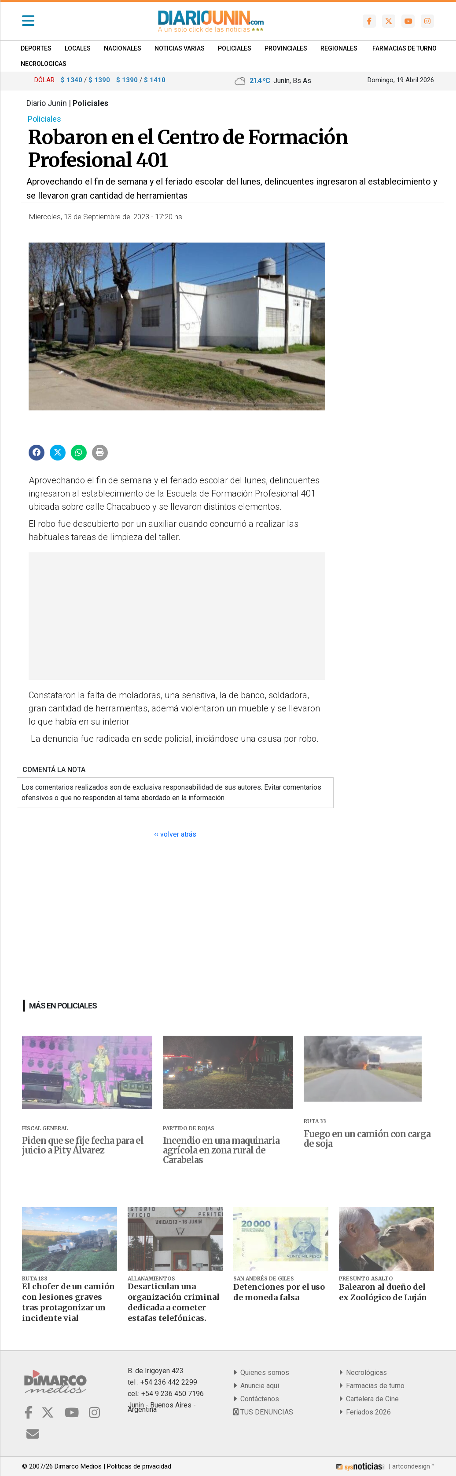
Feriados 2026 (365, 1412)
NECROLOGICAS (43, 63)
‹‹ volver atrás (175, 834)
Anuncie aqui (256, 1386)
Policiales (234, 48)
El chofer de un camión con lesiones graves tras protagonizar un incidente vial (68, 1302)
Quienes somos (261, 1372)
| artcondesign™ (384, 1466)
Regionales (338, 48)
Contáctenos (256, 1399)
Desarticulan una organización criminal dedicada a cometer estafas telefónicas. (174, 1302)
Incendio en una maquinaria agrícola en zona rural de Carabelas (221, 1150)
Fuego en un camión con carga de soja (367, 1139)
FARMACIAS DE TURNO (404, 48)
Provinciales (286, 48)
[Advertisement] (176, 616)
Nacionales (122, 48)
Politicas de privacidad (139, 1466)
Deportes (36, 48)
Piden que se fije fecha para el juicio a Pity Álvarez (82, 1145)
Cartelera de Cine (369, 1399)
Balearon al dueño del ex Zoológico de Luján (383, 1292)
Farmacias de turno (372, 1386)
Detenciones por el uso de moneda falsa (279, 1292)
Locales (78, 48)
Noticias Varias (179, 48)
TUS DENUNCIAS (263, 1412)
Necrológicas (363, 1372)
